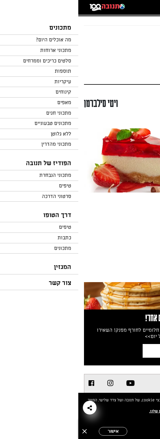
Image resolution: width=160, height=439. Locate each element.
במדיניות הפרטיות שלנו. (91, 411)
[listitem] (52, 383)
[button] (11, 407)
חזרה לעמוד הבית (138, 36)
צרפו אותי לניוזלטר (107, 351)
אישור (34, 431)
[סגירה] (6, 431)
